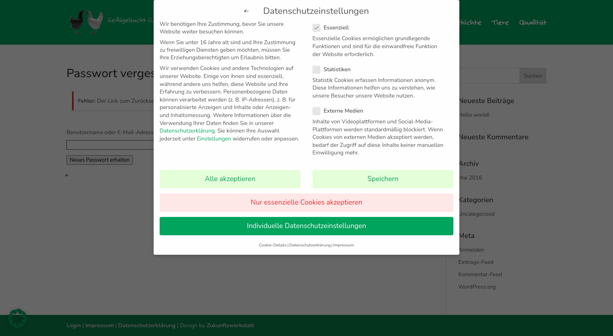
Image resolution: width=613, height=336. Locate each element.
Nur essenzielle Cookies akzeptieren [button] (306, 196)
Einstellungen (214, 132)
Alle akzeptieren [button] (230, 173)
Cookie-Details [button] (273, 239)
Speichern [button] (382, 173)
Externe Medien (341, 104)
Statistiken (334, 63)
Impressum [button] (343, 239)
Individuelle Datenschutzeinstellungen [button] (306, 220)
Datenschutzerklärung (187, 125)
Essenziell (333, 21)
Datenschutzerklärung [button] (310, 239)
